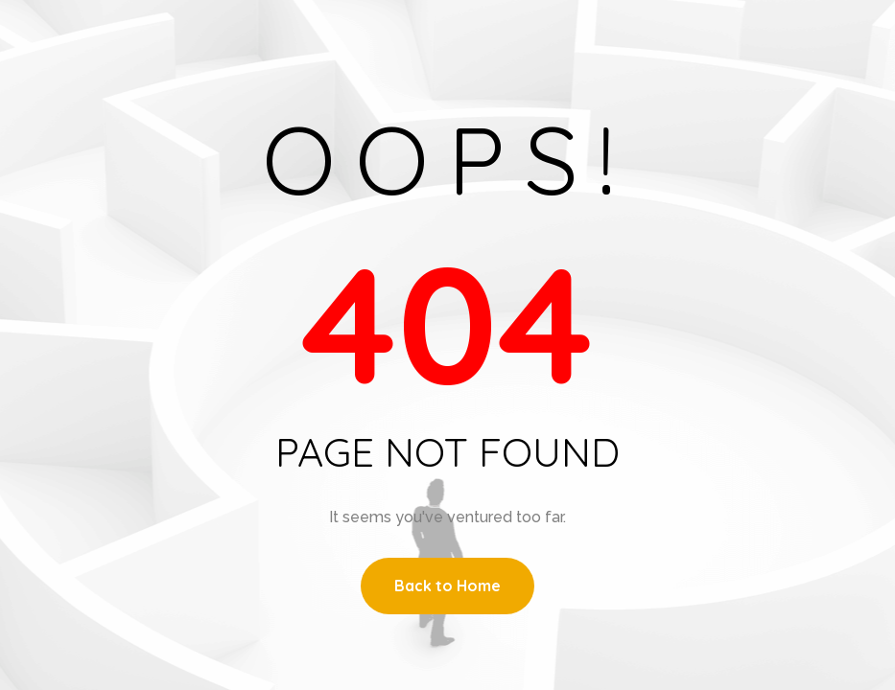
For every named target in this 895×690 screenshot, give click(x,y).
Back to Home (447, 585)
